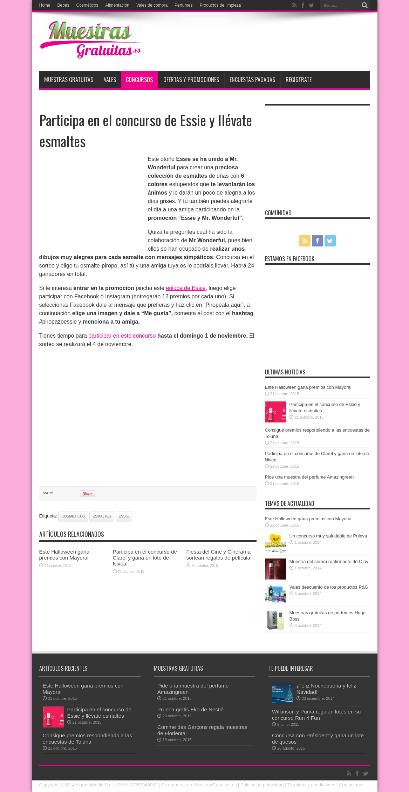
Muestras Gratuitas (68, 79)
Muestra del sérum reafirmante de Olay (328, 561)
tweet (48, 492)
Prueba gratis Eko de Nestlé (190, 709)
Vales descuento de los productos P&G (328, 587)
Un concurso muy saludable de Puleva (328, 536)
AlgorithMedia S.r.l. (95, 784)
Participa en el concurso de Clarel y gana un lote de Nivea (145, 558)
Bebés (63, 5)
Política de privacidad (262, 784)
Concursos (139, 79)
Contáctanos (351, 784)
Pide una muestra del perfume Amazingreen (309, 477)
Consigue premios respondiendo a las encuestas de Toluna (87, 738)
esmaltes (102, 516)
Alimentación (117, 5)
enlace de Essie (185, 288)
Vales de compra (152, 5)
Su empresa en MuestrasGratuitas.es (199, 784)
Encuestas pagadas (252, 79)
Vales (110, 79)
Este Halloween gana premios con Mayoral (64, 555)
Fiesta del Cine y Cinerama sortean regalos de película (218, 555)
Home (44, 5)
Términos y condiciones (311, 784)
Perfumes (183, 5)
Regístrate (299, 79)
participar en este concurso (122, 336)
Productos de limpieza (220, 5)
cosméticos (73, 516)
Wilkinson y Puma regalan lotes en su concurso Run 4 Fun (316, 715)
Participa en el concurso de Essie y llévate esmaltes (99, 712)
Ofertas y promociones (191, 79)
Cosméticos (87, 5)
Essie (124, 516)
